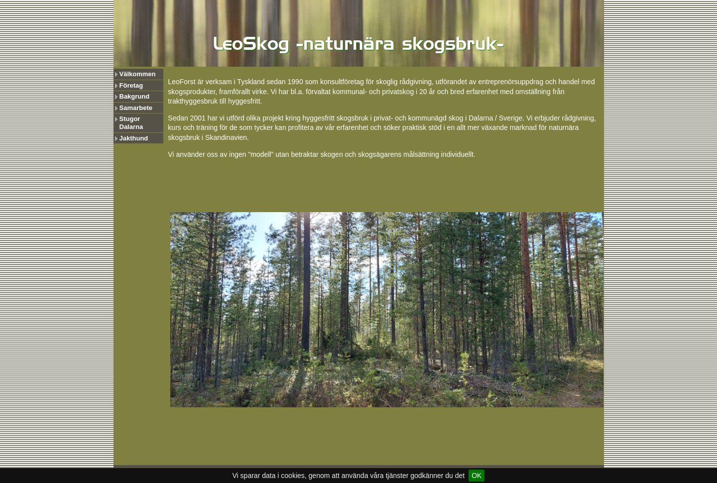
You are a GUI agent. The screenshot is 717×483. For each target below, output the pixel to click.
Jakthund (134, 138)
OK (476, 476)
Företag (131, 85)
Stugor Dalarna (131, 122)
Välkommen (138, 74)
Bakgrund (135, 96)
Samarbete (136, 108)
